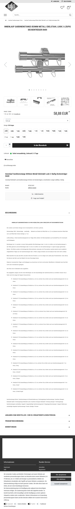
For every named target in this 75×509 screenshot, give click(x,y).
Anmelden (55, 1)
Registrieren (66, 1)
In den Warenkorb (51, 145)
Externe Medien (22, 504)
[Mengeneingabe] (6, 145)
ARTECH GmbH (32, 188)
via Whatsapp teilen (10, 165)
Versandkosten (17, 114)
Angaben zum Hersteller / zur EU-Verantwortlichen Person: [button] (37, 415)
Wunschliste (9, 159)
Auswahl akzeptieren (60, 484)
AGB (5, 469)
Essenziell (10, 504)
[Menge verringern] (9, 146)
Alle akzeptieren (61, 475)
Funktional (43, 504)
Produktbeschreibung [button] (37, 421)
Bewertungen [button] (37, 427)
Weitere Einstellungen (10, 506)
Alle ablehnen (61, 479)
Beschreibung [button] (37, 213)
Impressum (7, 467)
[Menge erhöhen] (9, 144)
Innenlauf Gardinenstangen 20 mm (15, 20)
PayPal (33, 504)
